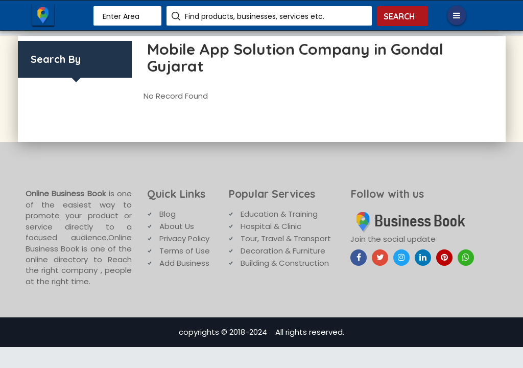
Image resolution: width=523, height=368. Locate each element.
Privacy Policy (184, 238)
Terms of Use (184, 250)
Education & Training (279, 214)
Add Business (184, 263)
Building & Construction (285, 263)
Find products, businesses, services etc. (254, 16)
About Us (176, 226)
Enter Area (121, 16)
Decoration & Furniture (283, 250)
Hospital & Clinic (271, 226)
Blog (167, 214)
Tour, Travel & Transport (286, 238)
